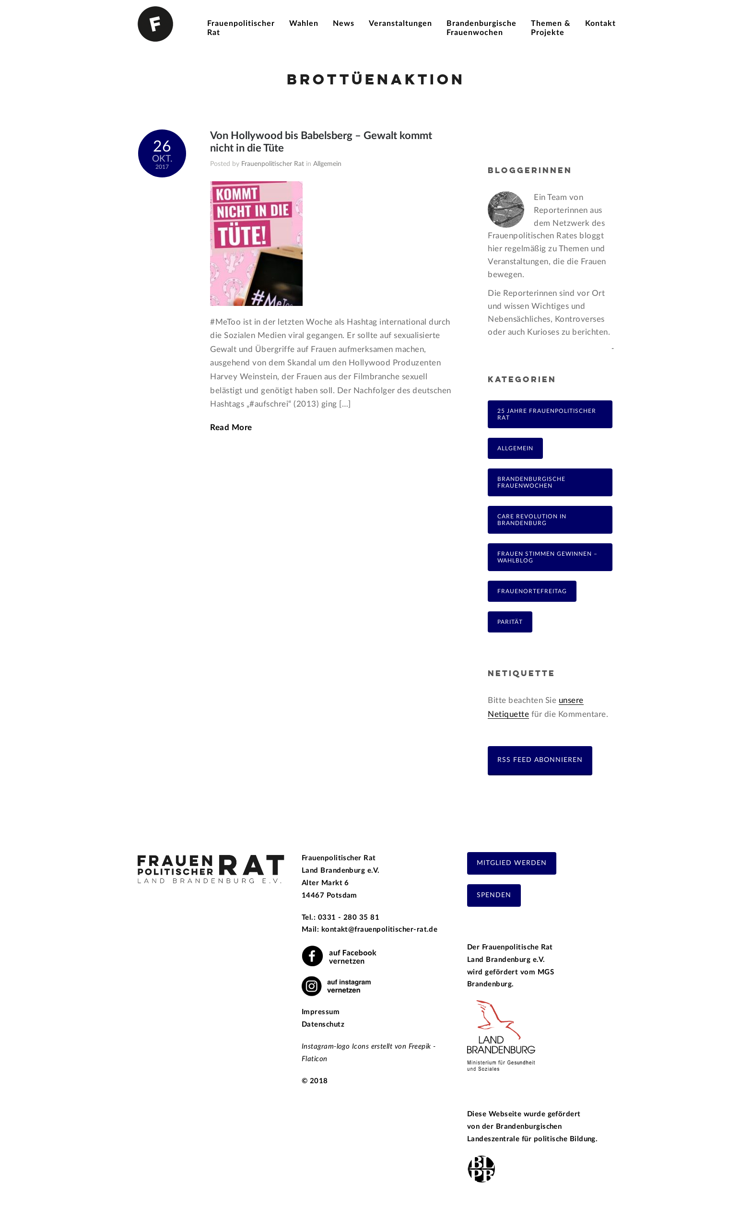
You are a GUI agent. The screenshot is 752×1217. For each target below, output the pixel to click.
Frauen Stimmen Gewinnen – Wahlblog (547, 557)
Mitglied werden (512, 863)
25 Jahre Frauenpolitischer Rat (546, 414)
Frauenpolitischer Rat (272, 164)
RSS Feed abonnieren (540, 759)
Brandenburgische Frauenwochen (531, 482)
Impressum (321, 1012)
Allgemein (327, 164)
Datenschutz (323, 1024)
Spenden (494, 895)
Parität (510, 622)
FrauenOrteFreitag (532, 591)
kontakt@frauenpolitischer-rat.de (379, 929)
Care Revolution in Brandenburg (531, 520)
